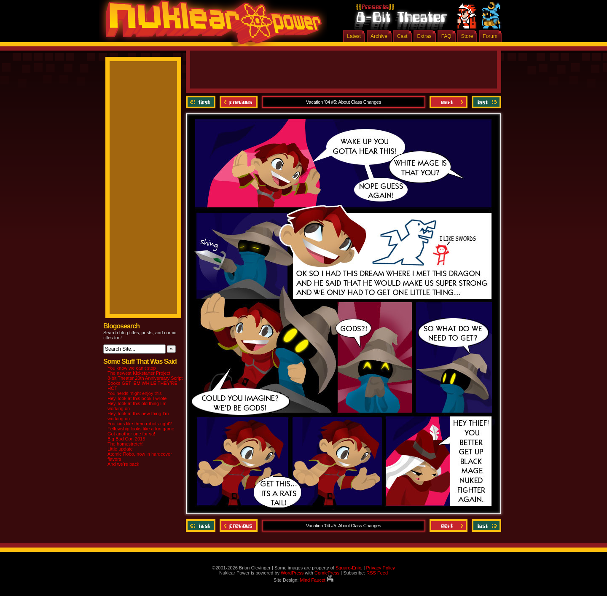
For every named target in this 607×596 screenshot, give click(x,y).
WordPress (292, 572)
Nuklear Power (210, 25)
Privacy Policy (380, 567)
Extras (424, 36)
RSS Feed (377, 572)
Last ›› (485, 102)
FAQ (446, 36)
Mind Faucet (316, 580)
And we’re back (123, 464)
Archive (379, 36)
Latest (354, 36)
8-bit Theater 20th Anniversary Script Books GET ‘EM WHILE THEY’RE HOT (145, 383)
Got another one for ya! (131, 433)
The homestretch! (125, 443)
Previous (239, 102)
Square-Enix (348, 567)
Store (467, 36)
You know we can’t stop (131, 367)
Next (448, 102)
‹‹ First (202, 102)
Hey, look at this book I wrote (137, 398)
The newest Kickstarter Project (138, 373)
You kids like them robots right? (139, 423)
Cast (402, 36)
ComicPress (326, 572)
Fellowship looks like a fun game (140, 428)
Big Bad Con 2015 (126, 438)
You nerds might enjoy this (134, 393)
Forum (490, 36)
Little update (120, 448)
